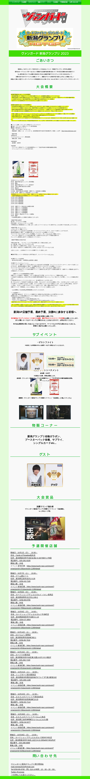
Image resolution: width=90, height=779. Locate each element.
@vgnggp (20, 772)
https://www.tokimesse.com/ (69, 131)
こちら (49, 233)
